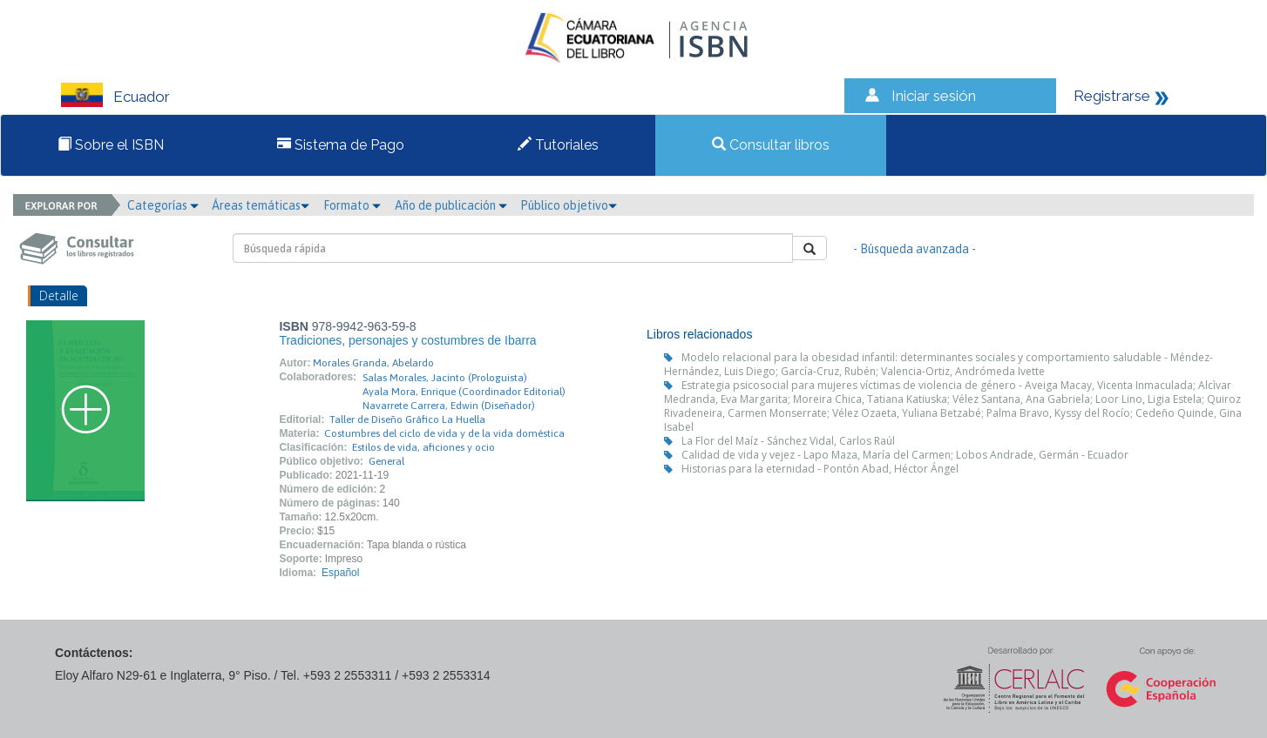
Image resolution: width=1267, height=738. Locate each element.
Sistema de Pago (340, 145)
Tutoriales (558, 145)
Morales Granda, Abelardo (373, 363)
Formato (352, 205)
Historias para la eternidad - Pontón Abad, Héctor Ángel (820, 468)
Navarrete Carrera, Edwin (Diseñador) (448, 405)
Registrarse (1112, 95)
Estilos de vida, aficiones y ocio (423, 447)
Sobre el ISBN (111, 145)
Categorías (163, 205)
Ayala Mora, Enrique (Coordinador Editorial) (464, 392)
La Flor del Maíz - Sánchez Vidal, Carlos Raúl (788, 440)
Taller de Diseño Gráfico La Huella (407, 419)
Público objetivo (568, 205)
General (386, 461)
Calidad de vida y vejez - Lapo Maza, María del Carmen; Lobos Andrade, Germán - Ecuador (904, 454)
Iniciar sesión (933, 95)
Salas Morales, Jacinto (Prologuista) (444, 378)
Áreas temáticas (260, 205)
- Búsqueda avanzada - (914, 249)
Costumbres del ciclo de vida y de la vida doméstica (444, 433)
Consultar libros (771, 145)
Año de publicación (451, 205)
